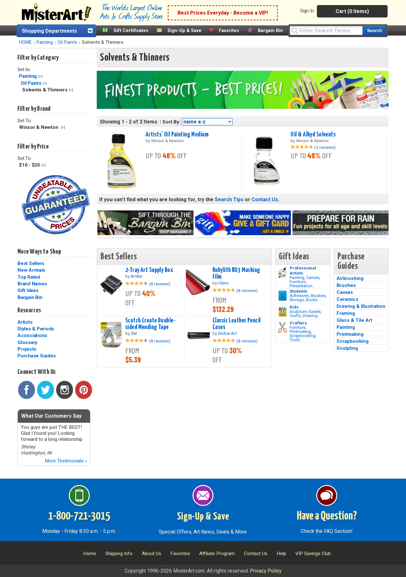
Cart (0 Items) (352, 11)
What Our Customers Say (51, 416)
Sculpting (347, 348)
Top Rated (28, 277)
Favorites (229, 30)
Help (281, 553)
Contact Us (265, 199)
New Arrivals (31, 270)
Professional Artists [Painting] (303, 270)
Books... (313, 299)
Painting (44, 42)
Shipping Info (119, 553)
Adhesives (299, 295)
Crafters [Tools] (298, 322)
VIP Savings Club (313, 553)
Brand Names (32, 284)
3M (134, 333)
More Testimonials (66, 461)
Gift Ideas (28, 290)
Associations (32, 335)
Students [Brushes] (298, 291)
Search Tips (229, 199)
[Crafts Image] (282, 311)
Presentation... (302, 285)
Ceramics (347, 299)
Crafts (295, 315)
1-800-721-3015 (79, 516)
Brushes (318, 295)
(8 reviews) (159, 283)
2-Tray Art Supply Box (149, 270)
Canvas (312, 277)
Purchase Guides (36, 356)
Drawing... (311, 315)
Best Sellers (30, 263)
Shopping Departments (49, 31)
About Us (151, 553)
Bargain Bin (270, 30)
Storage (297, 299)
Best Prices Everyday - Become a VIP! (223, 13)
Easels (315, 311)
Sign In (307, 11)
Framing (346, 313)
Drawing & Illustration (361, 306)
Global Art (227, 333)
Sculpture (298, 311)
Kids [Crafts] (294, 306)
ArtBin (136, 276)
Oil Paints (67, 42)
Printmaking (300, 331)
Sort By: (171, 122)
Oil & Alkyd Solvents (313, 134)
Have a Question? (327, 516)
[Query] (326, 30)
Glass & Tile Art (354, 320)
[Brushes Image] (282, 296)
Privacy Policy (266, 571)
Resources (29, 310)
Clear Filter (40, 76)
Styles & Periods (35, 329)
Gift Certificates (131, 30)
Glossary (27, 342)
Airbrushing (350, 278)
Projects (26, 349)
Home (89, 553)
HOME (25, 42)
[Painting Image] (282, 272)
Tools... (296, 339)
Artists (24, 322)
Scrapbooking (302, 335)
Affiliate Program (217, 553)
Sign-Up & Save (184, 30)
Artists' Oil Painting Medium (177, 134)
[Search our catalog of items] (374, 31)
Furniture (297, 281)
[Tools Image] (282, 327)
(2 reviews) (325, 147)
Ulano (223, 282)
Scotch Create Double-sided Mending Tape (150, 323)
